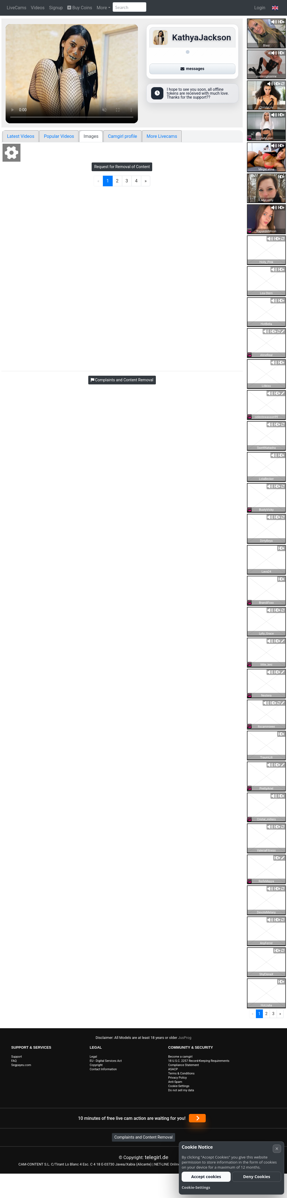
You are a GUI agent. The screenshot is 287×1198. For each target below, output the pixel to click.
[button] (275, 7)
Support (16, 1056)
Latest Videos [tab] (20, 136)
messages (192, 68)
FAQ (14, 1061)
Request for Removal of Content (122, 166)
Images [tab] (91, 136)
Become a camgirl (180, 1056)
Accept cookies (206, 1176)
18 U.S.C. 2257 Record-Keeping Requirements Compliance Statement (198, 1063)
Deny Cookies (256, 1176)
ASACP (173, 1069)
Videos (38, 7)
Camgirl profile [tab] (122, 136)
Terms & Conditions (181, 1073)
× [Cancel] (276, 1148)
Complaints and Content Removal (143, 1137)
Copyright (96, 1065)
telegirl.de (156, 1157)
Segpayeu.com (21, 1065)
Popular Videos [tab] (59, 136)
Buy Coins (79, 7)
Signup (56, 7)
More (102, 7)
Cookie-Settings (178, 1086)
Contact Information (103, 1069)
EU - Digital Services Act (106, 1061)
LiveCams (16, 7)
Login (259, 7)
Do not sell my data (181, 1090)
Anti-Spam (175, 1082)
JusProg (184, 1038)
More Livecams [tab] (162, 136)
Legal (93, 1056)
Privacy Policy (177, 1077)
